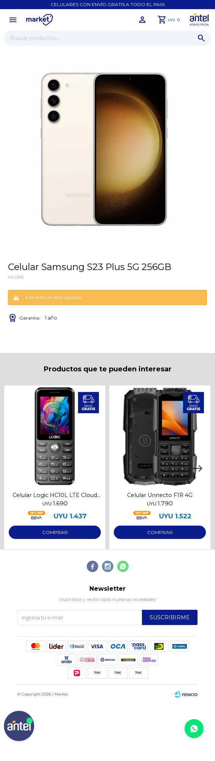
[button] (197, 468)
